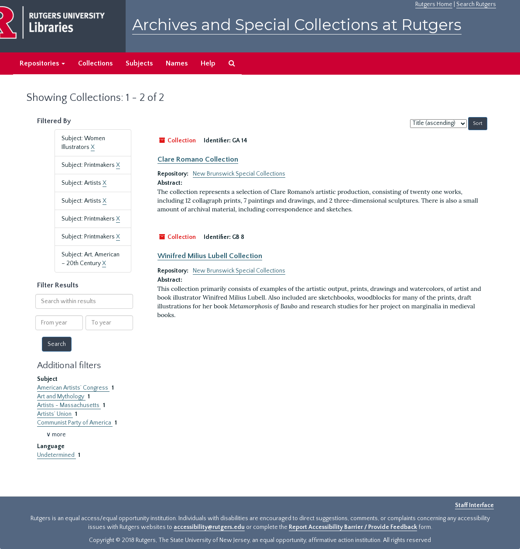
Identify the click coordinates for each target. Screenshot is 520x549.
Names (177, 63)
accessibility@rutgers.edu (209, 527)
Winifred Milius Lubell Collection (209, 256)
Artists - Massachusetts (69, 405)
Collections (95, 63)
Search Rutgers (476, 4)
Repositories (42, 63)
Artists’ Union (55, 414)
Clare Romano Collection (197, 159)
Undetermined (56, 455)
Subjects (139, 63)
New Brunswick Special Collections (239, 173)
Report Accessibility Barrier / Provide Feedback (353, 527)
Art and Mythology (61, 396)
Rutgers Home (433, 4)
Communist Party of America (75, 422)
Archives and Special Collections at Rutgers (297, 24)
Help (208, 63)
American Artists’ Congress (73, 387)
